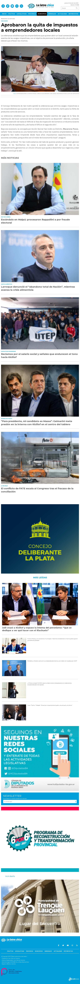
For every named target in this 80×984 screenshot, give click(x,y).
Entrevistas (73, 14)
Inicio (4, 14)
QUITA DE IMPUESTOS (73, 93)
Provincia (32, 14)
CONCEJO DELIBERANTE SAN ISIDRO (46, 93)
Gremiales (52, 14)
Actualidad (62, 14)
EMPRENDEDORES (22, 93)
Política (11, 14)
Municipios (42, 14)
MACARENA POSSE (62, 93)
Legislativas (21, 14)
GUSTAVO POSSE (31, 93)
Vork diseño (10, 876)
